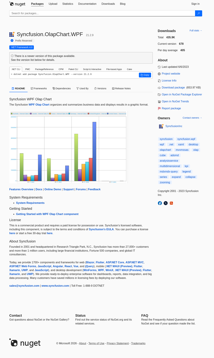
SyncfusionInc (173, 126)
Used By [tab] (82, 88)
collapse (191, 177)
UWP (24, 270)
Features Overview (21, 189)
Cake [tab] (129, 69)
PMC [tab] (27, 69)
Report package (171, 108)
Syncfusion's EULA (101, 229)
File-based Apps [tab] (114, 69)
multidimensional (170, 166)
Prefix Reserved (23, 40)
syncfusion (166, 139)
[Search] (198, 13)
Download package (173, 87)
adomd (175, 155)
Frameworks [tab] (39, 88)
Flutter (100, 262)
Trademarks (138, 343)
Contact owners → (192, 117)
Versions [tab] (100, 88)
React (68, 266)
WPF (101, 270)
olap (195, 149)
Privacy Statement (118, 343)
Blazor (90, 262)
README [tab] (18, 88)
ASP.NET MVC (135, 262)
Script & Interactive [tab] (92, 69)
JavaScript (44, 266)
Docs (39, 189)
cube (163, 155)
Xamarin (14, 270)
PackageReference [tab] (44, 69)
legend (187, 171)
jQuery (89, 266)
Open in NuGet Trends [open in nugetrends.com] (175, 101)
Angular (58, 266)
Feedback (94, 189)
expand (176, 177)
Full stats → (196, 30)
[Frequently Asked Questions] (144, 315)
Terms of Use (96, 343)
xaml (181, 144)
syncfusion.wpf (186, 139)
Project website (171, 73)
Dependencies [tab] (62, 88)
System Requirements (30, 202)
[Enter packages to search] (102, 13)
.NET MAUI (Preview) (119, 266)
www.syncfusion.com (55, 285)
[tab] (37, 4)
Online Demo (52, 189)
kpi (186, 166)
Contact (15, 315)
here (12, 233)
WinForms (90, 270)
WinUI (109, 270)
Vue (75, 266)
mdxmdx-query (169, 171)
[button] (145, 75)
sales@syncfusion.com (24, 285)
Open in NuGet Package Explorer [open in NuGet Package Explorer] (182, 94)
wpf (162, 144)
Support (68, 189)
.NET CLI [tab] (15, 69)
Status (80, 315)
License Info (169, 80)
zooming (165, 182)
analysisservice (169, 160)
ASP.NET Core (115, 262)
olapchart (165, 149)
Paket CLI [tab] (73, 69)
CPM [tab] (61, 69)
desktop (193, 144)
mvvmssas (182, 149)
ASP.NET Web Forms (22, 266)
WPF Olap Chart (39, 104)
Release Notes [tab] (121, 88)
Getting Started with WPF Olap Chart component (47, 214)
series (163, 177)
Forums (81, 189)
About (82, 343)
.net (171, 144)
